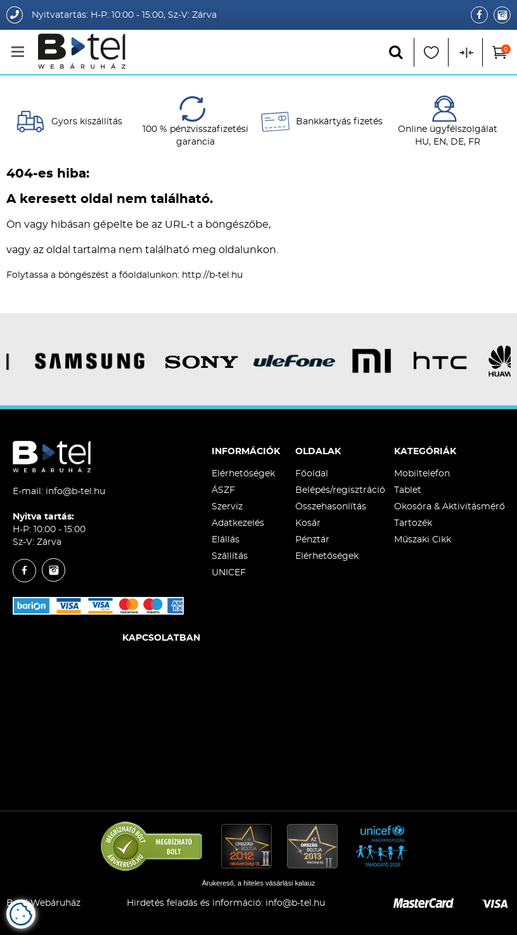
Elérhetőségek (243, 473)
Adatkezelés (238, 523)
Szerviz (227, 506)
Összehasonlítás (330, 506)
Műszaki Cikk (422, 539)
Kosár (308, 523)
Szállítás (230, 556)
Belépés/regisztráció (340, 490)
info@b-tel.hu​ (295, 903)
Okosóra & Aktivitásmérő (449, 506)
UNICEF (229, 572)
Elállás (225, 539)
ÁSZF (223, 490)
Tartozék (413, 523)
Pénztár (312, 539)
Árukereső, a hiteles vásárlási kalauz (259, 883)
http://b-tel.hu (212, 275)
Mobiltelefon (422, 473)
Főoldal (311, 473)
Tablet (407, 490)
